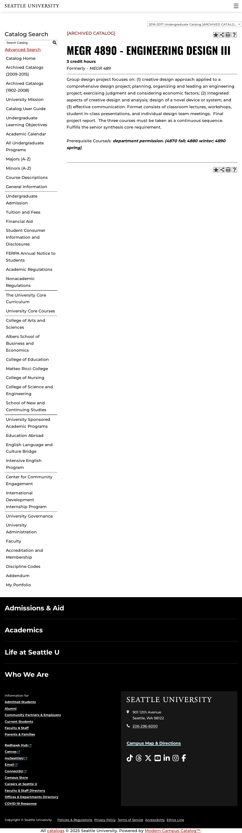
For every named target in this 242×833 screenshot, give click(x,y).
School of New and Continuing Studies (26, 406)
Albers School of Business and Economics (22, 343)
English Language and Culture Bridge (29, 448)
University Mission (25, 99)
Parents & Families (20, 734)
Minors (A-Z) (18, 168)
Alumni (11, 708)
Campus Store (16, 777)
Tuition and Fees (23, 212)
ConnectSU (14, 771)
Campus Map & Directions (154, 743)
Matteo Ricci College (27, 368)
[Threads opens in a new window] (139, 758)
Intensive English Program (24, 464)
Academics (24, 630)
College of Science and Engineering (29, 390)
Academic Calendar (26, 134)
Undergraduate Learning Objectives (26, 121)
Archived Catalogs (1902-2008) (24, 87)
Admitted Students (20, 702)
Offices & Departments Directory (31, 797)
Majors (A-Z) (18, 159)
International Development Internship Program (26, 500)
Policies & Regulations (74, 820)
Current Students (19, 721)
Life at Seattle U (32, 652)
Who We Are (27, 674)
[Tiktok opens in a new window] (130, 758)
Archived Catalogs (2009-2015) (24, 71)
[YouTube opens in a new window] (158, 758)
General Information (26, 186)
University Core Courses (30, 311)
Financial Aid (19, 221)
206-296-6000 (145, 726)
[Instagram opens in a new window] (176, 758)
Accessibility (155, 820)
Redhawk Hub (16, 745)
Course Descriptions (27, 177)
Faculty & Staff (17, 728)
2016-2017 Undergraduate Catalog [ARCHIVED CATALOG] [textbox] (193, 24)
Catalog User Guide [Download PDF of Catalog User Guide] (26, 108)
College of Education (27, 359)
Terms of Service (130, 820)
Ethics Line (175, 820)
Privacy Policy (105, 820)
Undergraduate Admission (21, 199)
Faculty (13, 541)
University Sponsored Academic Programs (28, 423)
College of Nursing (25, 377)
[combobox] (194, 24)
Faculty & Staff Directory (25, 790)
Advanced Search (23, 49)
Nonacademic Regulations (20, 282)
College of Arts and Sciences (25, 324)
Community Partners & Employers (33, 715)
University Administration (21, 528)
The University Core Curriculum (26, 298)
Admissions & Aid (34, 608)
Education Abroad (24, 435)
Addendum (18, 575)
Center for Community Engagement (29, 480)
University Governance (29, 516)
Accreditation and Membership (24, 554)
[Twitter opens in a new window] (148, 758)
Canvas (11, 751)
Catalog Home (20, 58)
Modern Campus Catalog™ (173, 830)
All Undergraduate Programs (25, 146)
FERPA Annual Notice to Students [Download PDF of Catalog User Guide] (31, 257)
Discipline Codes (23, 566)
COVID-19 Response (21, 803)
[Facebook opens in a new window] (184, 758)
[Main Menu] (236, 6)
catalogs (56, 830)
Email (9, 764)
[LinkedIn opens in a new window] (167, 758)
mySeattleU (14, 758)
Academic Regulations (29, 269)
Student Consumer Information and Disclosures (25, 237)
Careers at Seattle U (21, 784)
